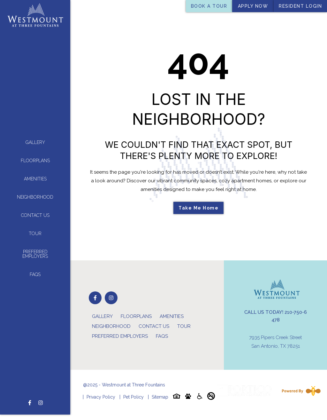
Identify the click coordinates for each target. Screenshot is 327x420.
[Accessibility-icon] (199, 397)
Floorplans (35, 154)
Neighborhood (35, 191)
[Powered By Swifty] (300, 390)
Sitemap (160, 397)
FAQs (35, 268)
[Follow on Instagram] (40, 390)
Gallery (35, 136)
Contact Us (35, 209)
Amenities (35, 172)
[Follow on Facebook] (30, 390)
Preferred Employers (35, 248)
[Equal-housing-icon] (176, 397)
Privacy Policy (101, 397)
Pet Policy (133, 397)
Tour (35, 227)
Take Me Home (198, 207)
